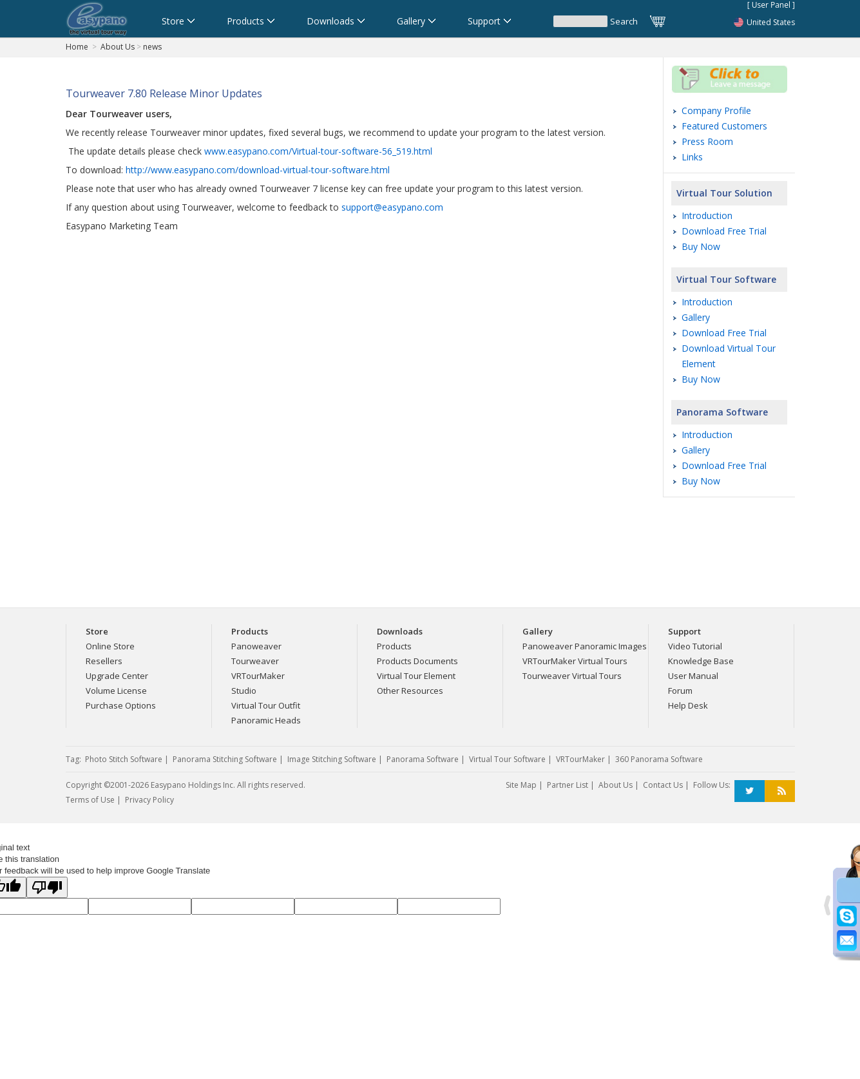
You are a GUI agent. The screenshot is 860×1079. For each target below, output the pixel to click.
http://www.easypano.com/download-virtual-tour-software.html (258, 170)
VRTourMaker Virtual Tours (574, 661)
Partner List (567, 784)
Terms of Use (90, 799)
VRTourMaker (258, 676)
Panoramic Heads (266, 720)
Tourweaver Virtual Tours (572, 676)
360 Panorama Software (659, 759)
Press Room (707, 141)
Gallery (696, 317)
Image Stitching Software (331, 759)
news (152, 46)
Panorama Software (722, 412)
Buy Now (701, 246)
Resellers (104, 661)
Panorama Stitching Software (225, 759)
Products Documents (417, 661)
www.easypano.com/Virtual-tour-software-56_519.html (318, 151)
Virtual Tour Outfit (265, 705)
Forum (680, 690)
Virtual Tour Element (416, 676)
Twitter (749, 791)
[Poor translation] (47, 887)
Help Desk (688, 705)
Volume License (116, 690)
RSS (780, 791)
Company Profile (716, 110)
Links (692, 157)
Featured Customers (724, 126)
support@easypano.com (392, 207)
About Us (117, 46)
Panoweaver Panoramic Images (584, 646)
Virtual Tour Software (726, 279)
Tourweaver (255, 661)
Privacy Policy (149, 799)
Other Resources (410, 690)
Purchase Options (121, 705)
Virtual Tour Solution (724, 193)
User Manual (693, 676)
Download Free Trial (724, 231)
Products (394, 646)
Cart (658, 21)
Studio (243, 690)
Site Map (521, 784)
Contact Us (663, 784)
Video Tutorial (695, 646)
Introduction (707, 215)
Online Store (110, 646)
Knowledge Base (701, 661)
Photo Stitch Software (123, 759)
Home (77, 46)
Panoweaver (256, 646)
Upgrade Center (117, 676)
